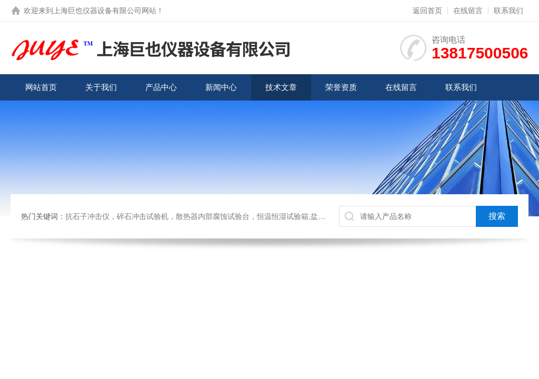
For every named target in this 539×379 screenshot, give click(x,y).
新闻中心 (221, 87)
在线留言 (468, 10)
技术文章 (281, 87)
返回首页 (427, 10)
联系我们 (508, 10)
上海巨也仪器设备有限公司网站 (104, 10)
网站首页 (41, 87)
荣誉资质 (341, 87)
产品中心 (161, 87)
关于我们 (101, 87)
